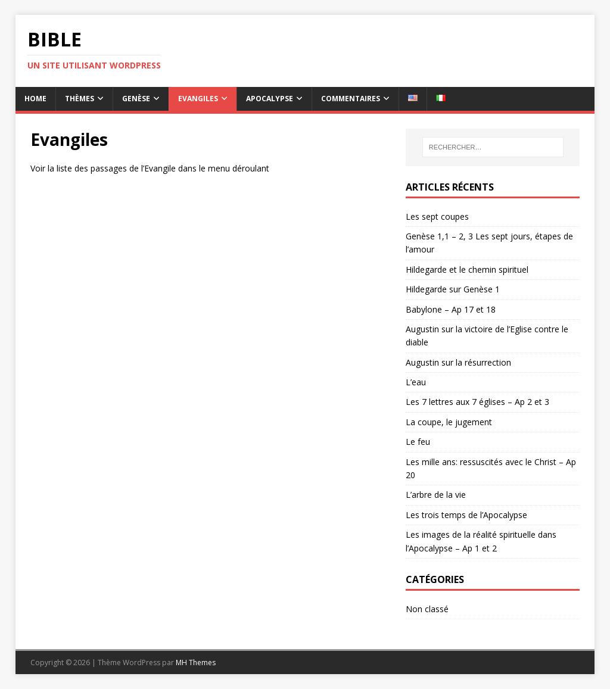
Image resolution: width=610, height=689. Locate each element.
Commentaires (350, 98)
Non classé (427, 609)
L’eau (416, 382)
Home (35, 98)
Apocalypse (269, 98)
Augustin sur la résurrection (458, 362)
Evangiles (198, 98)
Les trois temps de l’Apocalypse (466, 514)
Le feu (418, 441)
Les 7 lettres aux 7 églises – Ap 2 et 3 (477, 401)
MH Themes (196, 662)
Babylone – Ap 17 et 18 (451, 309)
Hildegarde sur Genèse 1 (453, 289)
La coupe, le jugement (449, 422)
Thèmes (79, 98)
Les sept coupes (437, 216)
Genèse (136, 98)
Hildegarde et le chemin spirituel (467, 269)
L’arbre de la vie (436, 494)
